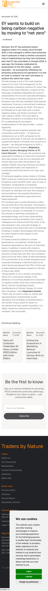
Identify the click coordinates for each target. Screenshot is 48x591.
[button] (43, 4)
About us (6, 459)
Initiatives (6, 475)
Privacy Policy (8, 491)
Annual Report (8, 499)
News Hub (6, 479)
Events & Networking (12, 471)
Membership (7, 467)
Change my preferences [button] (28, 582)
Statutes (6, 495)
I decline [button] (28, 577)
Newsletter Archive (11, 503)
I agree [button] (29, 571)
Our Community (9, 463)
